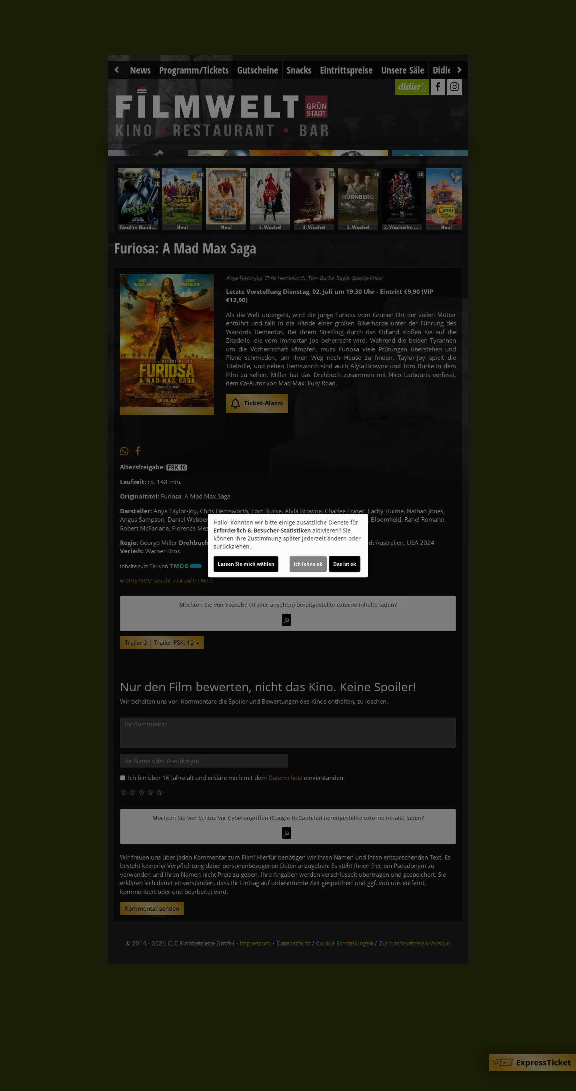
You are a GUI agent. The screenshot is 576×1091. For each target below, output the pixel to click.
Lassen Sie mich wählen (246, 563)
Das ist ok (344, 563)
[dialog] (288, 546)
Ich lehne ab (308, 563)
